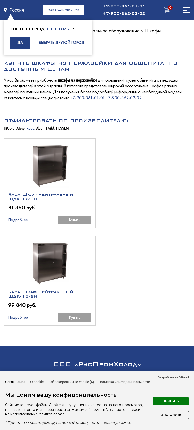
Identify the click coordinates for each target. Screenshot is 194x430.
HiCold (9, 128)
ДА (20, 42)
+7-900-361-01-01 (124, 6)
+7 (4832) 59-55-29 (76, 302)
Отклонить (170, 415)
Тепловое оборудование (97, 356)
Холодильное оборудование (97, 347)
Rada (30, 128)
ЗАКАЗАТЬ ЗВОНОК (63, 10)
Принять (171, 401)
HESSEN (62, 128)
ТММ (49, 128)
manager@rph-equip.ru (79, 320)
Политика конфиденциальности (124, 382)
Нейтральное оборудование (109, 30)
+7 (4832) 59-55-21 (118, 302)
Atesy (20, 128)
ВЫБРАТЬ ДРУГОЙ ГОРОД (61, 42)
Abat (39, 128)
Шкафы (153, 30)
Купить (73, 219)
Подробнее (18, 219)
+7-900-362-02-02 (124, 14)
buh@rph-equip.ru (119, 320)
